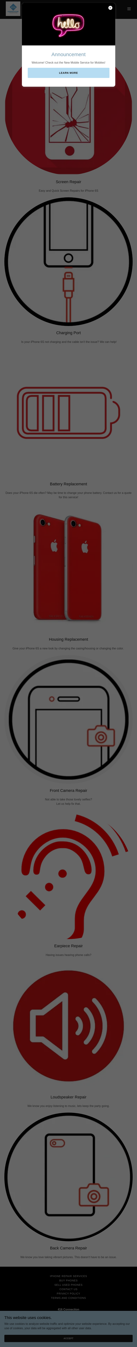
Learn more (68, 72)
